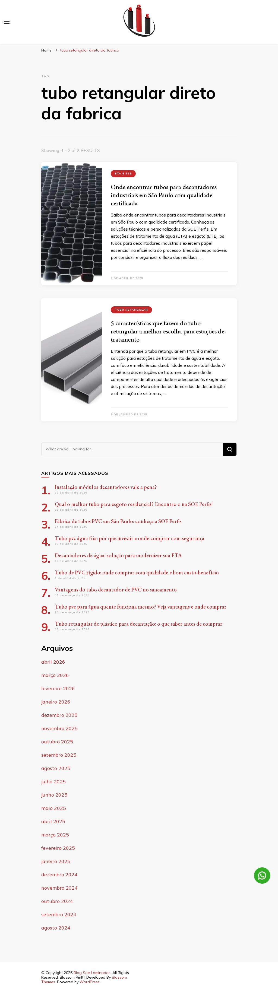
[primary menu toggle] (7, 22)
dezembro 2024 (59, 874)
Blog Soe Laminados (92, 972)
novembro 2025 (59, 728)
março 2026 (55, 675)
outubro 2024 (57, 901)
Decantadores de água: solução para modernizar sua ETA (118, 555)
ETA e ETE (123, 173)
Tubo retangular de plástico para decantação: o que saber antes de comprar (138, 623)
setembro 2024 (58, 914)
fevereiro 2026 (58, 688)
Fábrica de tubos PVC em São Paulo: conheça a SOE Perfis (118, 521)
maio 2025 (53, 808)
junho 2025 (54, 795)
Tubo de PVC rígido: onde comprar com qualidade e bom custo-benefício (137, 572)
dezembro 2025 (59, 715)
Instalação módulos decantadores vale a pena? (106, 487)
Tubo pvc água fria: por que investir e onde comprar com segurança (129, 538)
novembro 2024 (59, 888)
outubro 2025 (57, 742)
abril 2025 (53, 821)
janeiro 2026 (55, 702)
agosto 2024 (55, 928)
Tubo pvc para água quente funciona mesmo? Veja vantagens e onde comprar (140, 606)
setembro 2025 (58, 755)
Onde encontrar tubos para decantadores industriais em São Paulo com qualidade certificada (164, 195)
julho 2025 (53, 781)
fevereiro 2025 (58, 848)
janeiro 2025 (55, 861)
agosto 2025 (55, 768)
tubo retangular (131, 309)
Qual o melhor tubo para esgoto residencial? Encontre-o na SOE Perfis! (134, 504)
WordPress (90, 981)
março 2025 (55, 835)
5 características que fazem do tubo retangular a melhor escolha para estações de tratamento (167, 331)
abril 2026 (53, 662)
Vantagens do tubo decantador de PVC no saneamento (116, 589)
